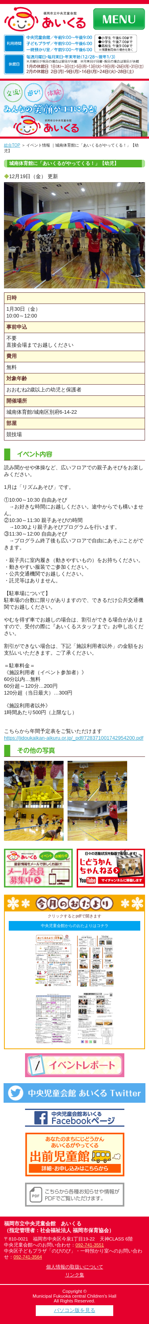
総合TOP (12, 145)
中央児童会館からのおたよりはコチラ (74, 925)
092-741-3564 (28, 1257)
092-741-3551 (89, 1245)
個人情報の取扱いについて (74, 1266)
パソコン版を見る (74, 1310)
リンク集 (74, 1274)
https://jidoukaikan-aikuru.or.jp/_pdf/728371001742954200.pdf (73, 738)
